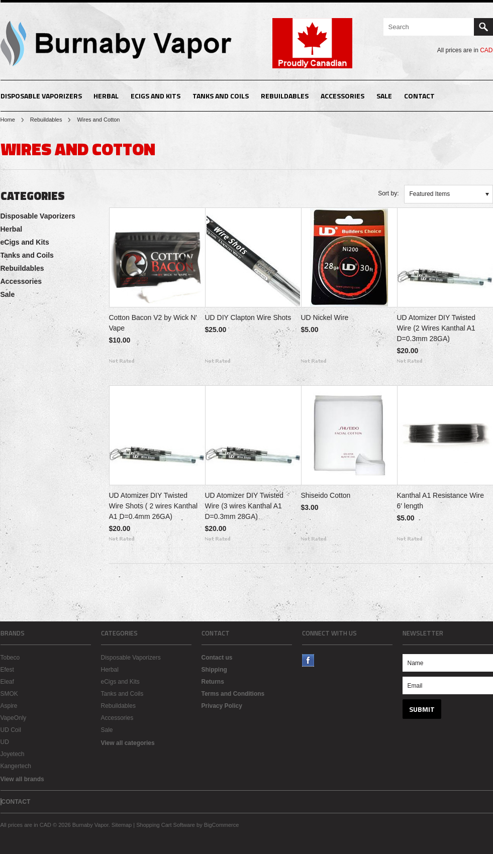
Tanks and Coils (220, 95)
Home (8, 120)
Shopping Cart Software (165, 825)
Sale (384, 95)
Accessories (342, 95)
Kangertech (16, 766)
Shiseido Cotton (326, 495)
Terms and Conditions (233, 693)
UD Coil (11, 729)
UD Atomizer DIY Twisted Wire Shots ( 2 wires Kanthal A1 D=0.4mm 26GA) (153, 505)
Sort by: (388, 193)
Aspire (9, 705)
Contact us (217, 657)
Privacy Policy (222, 705)
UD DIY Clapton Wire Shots (248, 317)
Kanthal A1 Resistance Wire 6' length (440, 500)
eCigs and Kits (155, 95)
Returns (213, 681)
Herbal (106, 95)
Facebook (308, 660)
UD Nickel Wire (325, 317)
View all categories (128, 742)
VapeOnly (14, 717)
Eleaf (7, 681)
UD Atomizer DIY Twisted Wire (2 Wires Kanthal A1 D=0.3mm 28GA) (436, 328)
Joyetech (13, 754)
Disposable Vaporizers (41, 95)
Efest (7, 669)
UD (5, 741)
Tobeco (10, 657)
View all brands (22, 779)
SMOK (9, 693)
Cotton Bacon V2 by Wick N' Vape (153, 322)
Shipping (214, 669)
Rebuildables (285, 95)
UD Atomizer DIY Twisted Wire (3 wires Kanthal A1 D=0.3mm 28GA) (244, 505)
